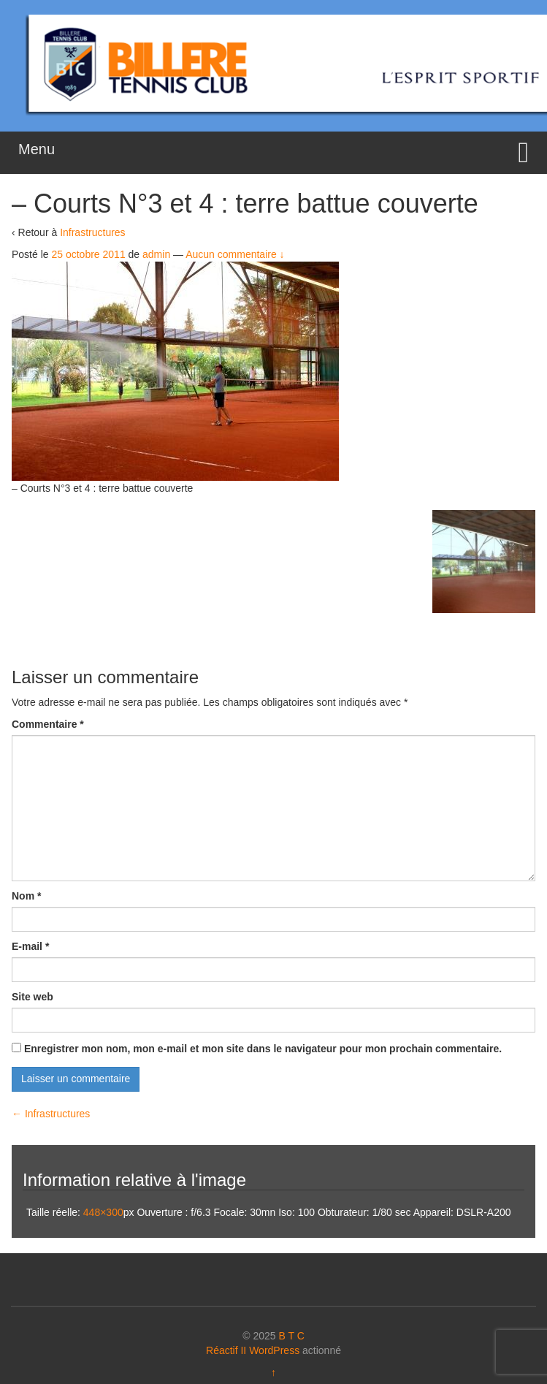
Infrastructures (92, 232)
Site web (32, 997)
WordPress (274, 1350)
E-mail (30, 946)
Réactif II (226, 1350)
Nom (26, 896)
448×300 (103, 1212)
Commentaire (48, 724)
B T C (291, 1336)
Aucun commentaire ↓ (234, 254)
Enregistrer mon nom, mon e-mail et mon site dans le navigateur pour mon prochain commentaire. (263, 1048)
